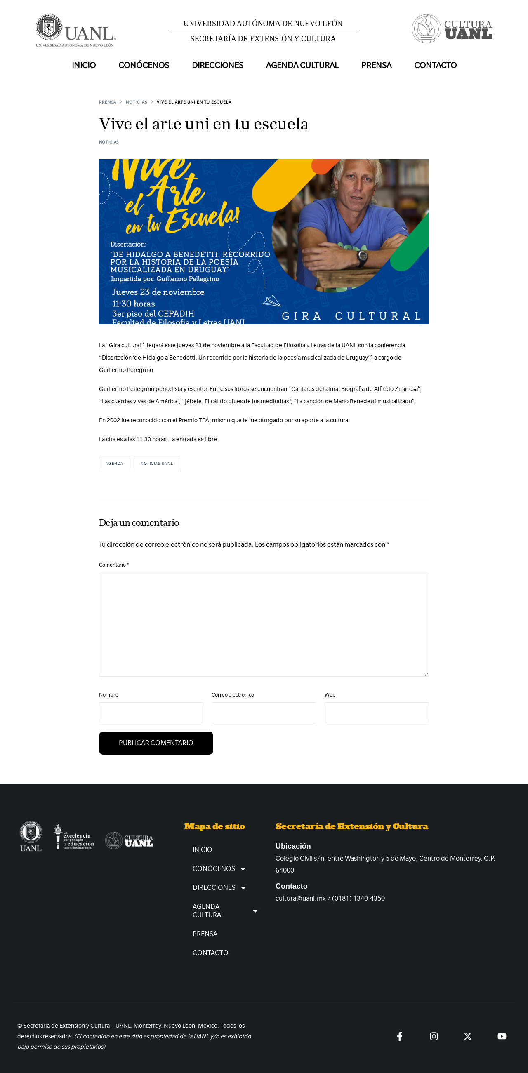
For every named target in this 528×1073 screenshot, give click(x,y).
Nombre (108, 695)
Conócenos (220, 869)
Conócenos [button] (143, 65)
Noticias (109, 142)
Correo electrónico (233, 695)
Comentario (114, 565)
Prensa (376, 65)
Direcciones (220, 888)
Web (330, 695)
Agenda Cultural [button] (302, 65)
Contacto (435, 65)
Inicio (84, 65)
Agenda (114, 463)
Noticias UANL (157, 463)
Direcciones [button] (217, 65)
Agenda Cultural (226, 911)
